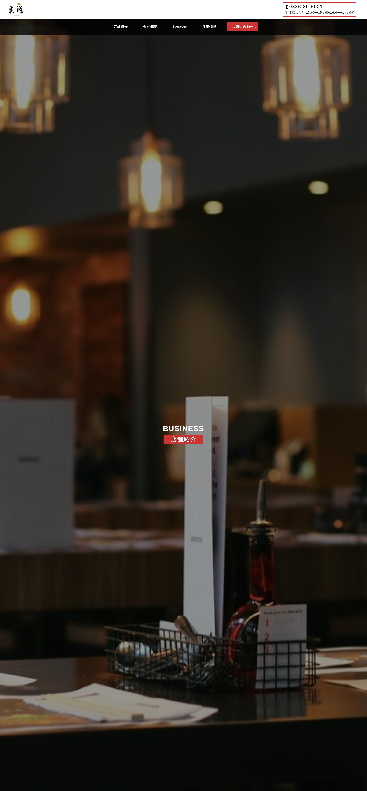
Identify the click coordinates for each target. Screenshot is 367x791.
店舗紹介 (120, 27)
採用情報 (209, 27)
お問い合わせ (243, 27)
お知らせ (179, 27)
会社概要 (150, 27)
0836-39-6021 (320, 9)
